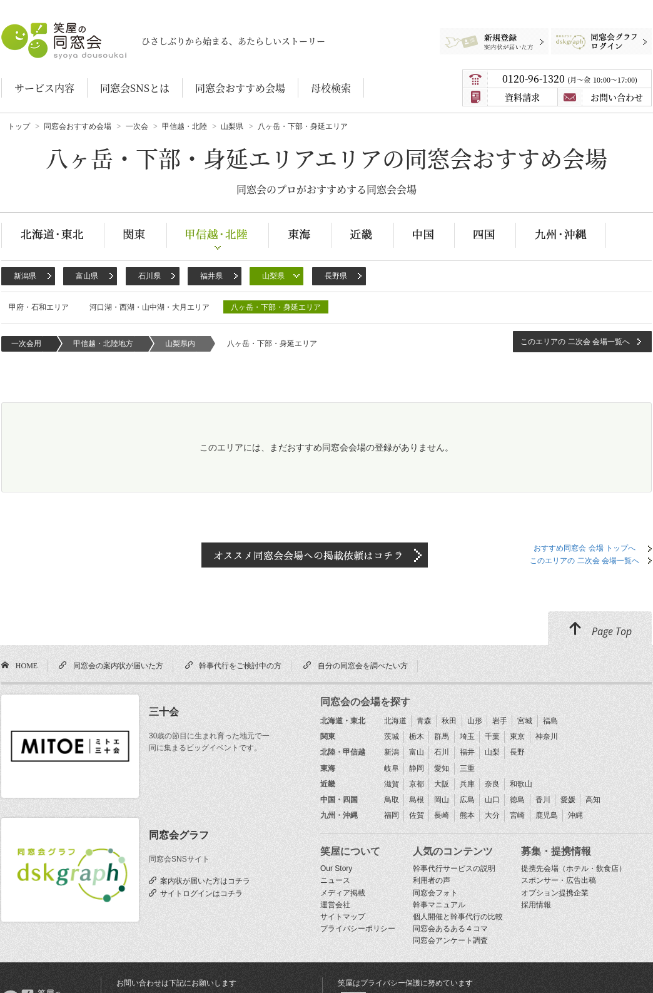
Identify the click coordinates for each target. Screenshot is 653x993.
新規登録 (488, 34)
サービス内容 (44, 88)
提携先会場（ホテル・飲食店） (573, 868)
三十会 (164, 711)
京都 (416, 784)
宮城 (524, 720)
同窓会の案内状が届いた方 (116, 665)
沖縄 (575, 815)
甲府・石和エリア (39, 307)
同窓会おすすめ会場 (240, 88)
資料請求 (522, 97)
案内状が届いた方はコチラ (203, 880)
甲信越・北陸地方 (103, 343)
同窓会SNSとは (135, 88)
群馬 (441, 736)
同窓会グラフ (179, 835)
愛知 (441, 768)
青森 (424, 720)
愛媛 (567, 799)
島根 (416, 799)
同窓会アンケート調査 (450, 940)
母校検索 (331, 88)
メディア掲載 (342, 893)
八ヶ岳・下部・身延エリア (276, 307)
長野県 (336, 276)
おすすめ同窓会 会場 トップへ (584, 548)
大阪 (441, 784)
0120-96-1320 (569, 78)
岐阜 (391, 768)
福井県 (211, 276)
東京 (517, 736)
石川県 (149, 276)
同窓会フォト (435, 893)
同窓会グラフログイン (591, 34)
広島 (467, 799)
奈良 (492, 784)
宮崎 (517, 815)
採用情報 (536, 904)
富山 (416, 752)
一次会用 (26, 343)
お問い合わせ (616, 97)
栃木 (416, 736)
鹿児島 (546, 815)
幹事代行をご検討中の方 (238, 665)
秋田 (449, 720)
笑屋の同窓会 (25, 28)
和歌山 (521, 784)
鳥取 (391, 799)
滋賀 (391, 784)
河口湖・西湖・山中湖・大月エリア (149, 307)
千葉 (492, 736)
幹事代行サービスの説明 (454, 868)
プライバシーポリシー (357, 928)
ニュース (335, 880)
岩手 (499, 720)
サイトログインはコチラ (199, 893)
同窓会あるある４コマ (450, 928)
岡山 (441, 799)
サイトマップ (342, 916)
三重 (467, 768)
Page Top (600, 629)
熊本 (467, 815)
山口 (492, 799)
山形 (474, 720)
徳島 (517, 799)
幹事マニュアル (439, 904)
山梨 (492, 752)
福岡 (391, 815)
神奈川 (546, 736)
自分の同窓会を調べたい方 (361, 665)
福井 (467, 752)
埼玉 (467, 736)
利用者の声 (431, 880)
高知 (592, 799)
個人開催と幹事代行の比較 (458, 916)
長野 (517, 752)
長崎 (441, 815)
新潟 (391, 752)
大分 (492, 815)
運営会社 (335, 904)
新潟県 (25, 276)
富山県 (87, 276)
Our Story (336, 868)
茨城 (391, 736)
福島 (550, 720)
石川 (441, 752)
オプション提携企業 (555, 893)
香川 (542, 799)
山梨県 (273, 276)
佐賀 (416, 815)
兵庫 (467, 784)
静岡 (416, 768)
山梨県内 (180, 343)
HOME (25, 665)
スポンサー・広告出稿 (558, 880)
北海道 (395, 720)
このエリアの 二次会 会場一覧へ (575, 341)
